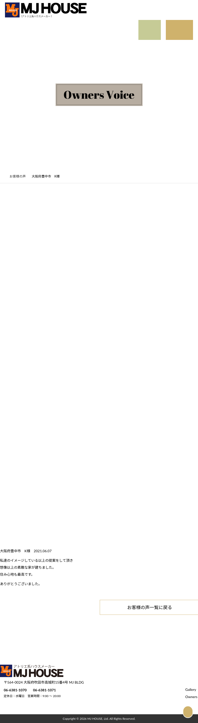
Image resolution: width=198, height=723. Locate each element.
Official (64, 34)
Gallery (25, 25)
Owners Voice (31, 34)
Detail (51, 25)
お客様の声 (20, 176)
